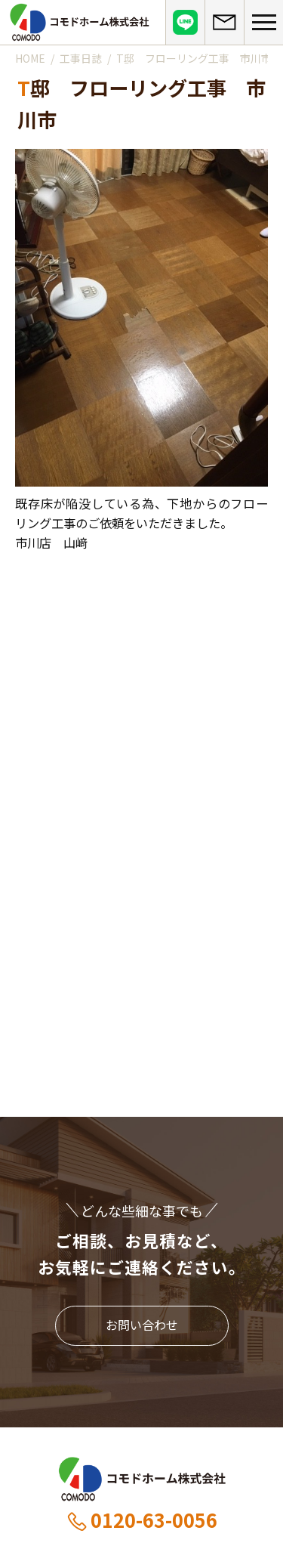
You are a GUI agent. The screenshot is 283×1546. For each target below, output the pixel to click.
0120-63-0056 (141, 1519)
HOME (30, 58)
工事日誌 (81, 58)
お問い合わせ (142, 1325)
